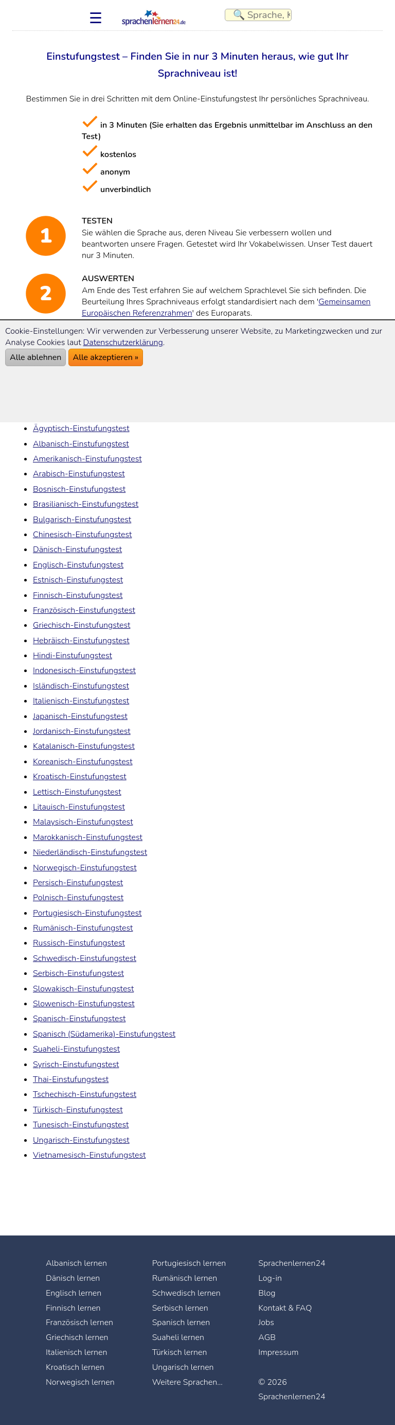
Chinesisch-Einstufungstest (82, 534)
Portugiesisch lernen (189, 1263)
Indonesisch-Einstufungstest (84, 670)
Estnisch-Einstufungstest (78, 580)
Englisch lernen (73, 1293)
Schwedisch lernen (186, 1293)
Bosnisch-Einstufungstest (79, 489)
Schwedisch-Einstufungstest (84, 958)
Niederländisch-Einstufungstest (90, 852)
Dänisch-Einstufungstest (77, 549)
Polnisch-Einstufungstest (78, 897)
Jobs (266, 1322)
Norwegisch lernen (80, 1382)
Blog (266, 1293)
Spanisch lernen (181, 1322)
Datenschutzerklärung (123, 342)
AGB (267, 1337)
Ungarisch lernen (183, 1367)
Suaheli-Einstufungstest (76, 1049)
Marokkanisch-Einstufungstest (87, 837)
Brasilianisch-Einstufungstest (85, 504)
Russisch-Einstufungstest (79, 943)
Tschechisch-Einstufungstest (84, 1094)
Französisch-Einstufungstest (84, 610)
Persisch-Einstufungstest (78, 882)
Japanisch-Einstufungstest (80, 716)
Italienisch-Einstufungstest (81, 701)
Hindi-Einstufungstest (72, 655)
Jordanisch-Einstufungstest (82, 731)
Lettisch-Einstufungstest (77, 792)
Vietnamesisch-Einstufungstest (89, 1155)
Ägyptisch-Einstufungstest (81, 428)
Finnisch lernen (73, 1308)
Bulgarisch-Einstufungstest (82, 519)
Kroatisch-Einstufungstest (80, 776)
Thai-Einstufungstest (71, 1079)
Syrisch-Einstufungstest (76, 1064)
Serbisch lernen (180, 1308)
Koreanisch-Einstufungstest (83, 761)
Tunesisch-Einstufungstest (81, 1124)
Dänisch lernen (73, 1278)
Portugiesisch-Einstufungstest (87, 913)
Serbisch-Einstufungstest (78, 973)
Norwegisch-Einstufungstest (85, 867)
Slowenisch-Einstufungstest (84, 1003)
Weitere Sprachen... (187, 1382)
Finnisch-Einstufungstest (77, 595)
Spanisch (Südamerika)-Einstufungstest (104, 1034)
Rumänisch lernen (185, 1278)
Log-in (270, 1278)
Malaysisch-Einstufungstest (83, 822)
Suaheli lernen (178, 1337)
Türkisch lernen (179, 1352)
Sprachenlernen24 (291, 1263)
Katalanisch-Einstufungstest (84, 746)
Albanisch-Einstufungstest (81, 444)
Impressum (278, 1352)
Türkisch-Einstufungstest (78, 1109)
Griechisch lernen (77, 1337)
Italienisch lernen (76, 1352)
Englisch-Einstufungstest (78, 565)
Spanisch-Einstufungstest (79, 1018)
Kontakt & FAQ (285, 1308)
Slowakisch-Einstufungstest (83, 988)
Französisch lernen (79, 1322)
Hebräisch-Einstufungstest (81, 640)
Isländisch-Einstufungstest (81, 686)
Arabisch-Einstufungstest (79, 473)
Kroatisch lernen (75, 1367)
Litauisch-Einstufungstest (79, 807)
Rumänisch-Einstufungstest (83, 928)
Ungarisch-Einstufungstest (81, 1140)
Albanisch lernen (76, 1263)
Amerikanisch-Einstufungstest (87, 459)
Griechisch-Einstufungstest (81, 625)
